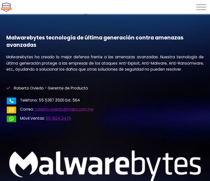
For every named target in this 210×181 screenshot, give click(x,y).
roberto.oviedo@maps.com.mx (64, 109)
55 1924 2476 (58, 118)
